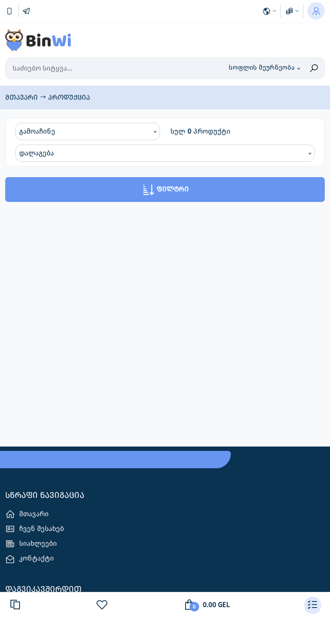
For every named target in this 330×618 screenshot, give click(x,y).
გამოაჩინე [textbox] (37, 131)
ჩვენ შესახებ (34, 529)
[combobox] (256, 68)
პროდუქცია (69, 97)
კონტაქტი (29, 559)
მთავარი (22, 97)
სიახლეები (31, 544)
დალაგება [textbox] (36, 153)
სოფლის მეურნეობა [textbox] (262, 67)
